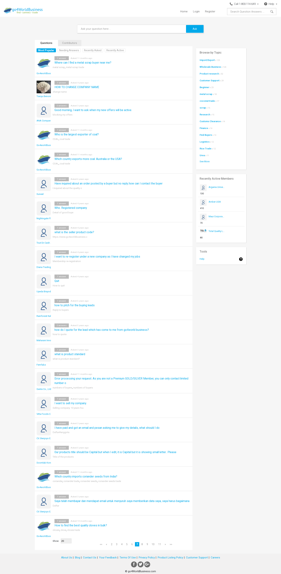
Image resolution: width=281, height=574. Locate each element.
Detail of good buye (63, 212)
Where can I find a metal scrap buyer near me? (82, 62)
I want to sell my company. (70, 403)
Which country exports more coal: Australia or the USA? (88, 159)
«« (101, 544)
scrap (203, 107)
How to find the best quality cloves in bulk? (80, 525)
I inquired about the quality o (67, 188)
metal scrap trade (75, 67)
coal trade (65, 139)
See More (204, 161)
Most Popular (46, 50)
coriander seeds (88, 481)
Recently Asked (92, 50)
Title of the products (63, 456)
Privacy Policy (147, 557)
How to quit (59, 285)
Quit (56, 281)
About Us (66, 557)
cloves (56, 530)
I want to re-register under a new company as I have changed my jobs (97, 256)
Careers (215, 557)
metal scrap (59, 67)
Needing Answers (69, 50)
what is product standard (69, 354)
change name (60, 91)
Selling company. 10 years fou (68, 408)
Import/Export (207, 60)
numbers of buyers (62, 387)
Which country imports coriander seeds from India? (85, 476)
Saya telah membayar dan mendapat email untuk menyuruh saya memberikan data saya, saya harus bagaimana (121, 501)
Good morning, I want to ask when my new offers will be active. (93, 110)
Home (184, 11)
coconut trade (207, 101)
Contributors (69, 43)
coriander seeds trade (109, 481)
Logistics (204, 141)
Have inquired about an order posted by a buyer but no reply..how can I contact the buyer (108, 183)
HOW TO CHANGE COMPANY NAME (76, 87)
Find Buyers (206, 135)
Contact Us (89, 557)
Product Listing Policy (170, 557)
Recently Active (115, 50)
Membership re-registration (67, 261)
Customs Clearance (210, 121)
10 (153, 544)
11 (159, 544)
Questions (46, 43)
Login (196, 11)
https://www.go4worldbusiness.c (70, 237)
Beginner (204, 87)
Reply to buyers (61, 310)
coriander (57, 481)
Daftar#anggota (61, 432)
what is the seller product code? (74, 232)
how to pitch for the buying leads (74, 305)
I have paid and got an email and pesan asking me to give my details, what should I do (106, 427)
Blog (77, 557)
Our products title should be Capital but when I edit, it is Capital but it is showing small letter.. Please (115, 452)
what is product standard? (66, 358)
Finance (204, 128)
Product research (209, 73)
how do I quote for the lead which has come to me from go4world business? (101, 330)
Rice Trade (205, 148)
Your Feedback (108, 557)
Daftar (56, 505)
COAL (56, 139)
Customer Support (209, 80)
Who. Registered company (70, 208)
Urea (202, 155)
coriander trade (71, 481)
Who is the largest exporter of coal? (76, 134)
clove (63, 530)
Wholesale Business (210, 67)
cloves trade (73, 530)
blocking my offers (62, 114)
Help (202, 259)
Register (210, 11)
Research (205, 114)
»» (171, 544)
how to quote (59, 334)
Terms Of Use (128, 557)
